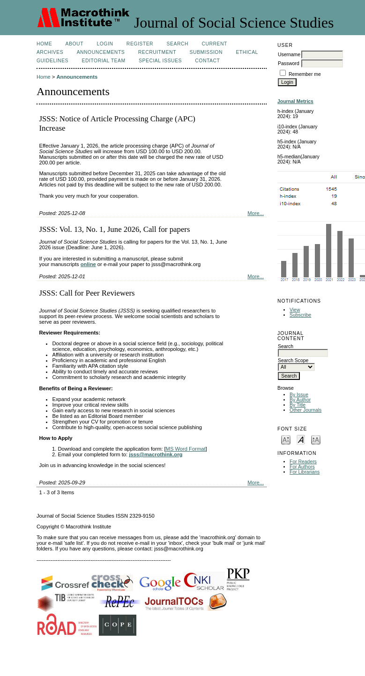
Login (105, 43)
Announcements (101, 52)
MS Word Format (186, 449)
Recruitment (157, 52)
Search (177, 43)
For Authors (302, 466)
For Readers (303, 461)
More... (255, 213)
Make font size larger (315, 439)
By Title (297, 405)
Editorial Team (103, 60)
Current (214, 43)
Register (140, 43)
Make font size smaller (286, 439)
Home (44, 43)
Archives (50, 52)
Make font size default (300, 439)
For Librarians (305, 472)
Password (288, 63)
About (74, 43)
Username (289, 54)
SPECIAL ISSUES (160, 60)
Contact (207, 60)
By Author (300, 399)
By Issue (299, 394)
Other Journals (305, 410)
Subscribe (300, 315)
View (295, 309)
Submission (205, 52)
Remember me (305, 74)
